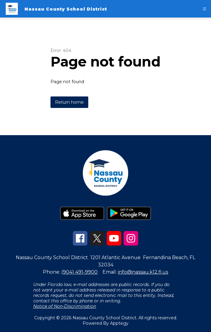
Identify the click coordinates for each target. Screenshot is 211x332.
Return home (69, 102)
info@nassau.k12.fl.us (143, 272)
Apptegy (119, 323)
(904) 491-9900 (79, 272)
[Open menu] (204, 8)
